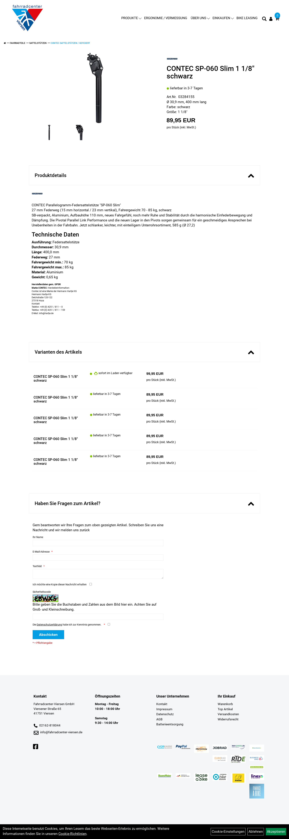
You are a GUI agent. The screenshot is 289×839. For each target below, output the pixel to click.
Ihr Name (38, 537)
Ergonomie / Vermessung (164, 18)
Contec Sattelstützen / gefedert (70, 43)
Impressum (164, 709)
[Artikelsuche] (263, 19)
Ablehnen (255, 831)
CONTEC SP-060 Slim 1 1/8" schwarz (56, 378)
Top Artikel (225, 709)
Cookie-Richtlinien (72, 834)
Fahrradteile (17, 43)
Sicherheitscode (42, 591)
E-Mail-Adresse (41, 551)
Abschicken (48, 635)
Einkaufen (222, 18)
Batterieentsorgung (169, 724)
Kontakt (161, 704)
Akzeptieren (276, 831)
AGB (159, 719)
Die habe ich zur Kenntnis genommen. (67, 624)
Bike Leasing (245, 18)
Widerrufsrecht (228, 719)
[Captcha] (98, 617)
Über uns (199, 18)
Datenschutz (165, 714)
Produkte (130, 18)
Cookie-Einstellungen (228, 831)
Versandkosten (228, 714)
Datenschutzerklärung (49, 624)
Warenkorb (225, 704)
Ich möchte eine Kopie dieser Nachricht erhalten (60, 584)
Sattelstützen (38, 43)
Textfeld (37, 566)
